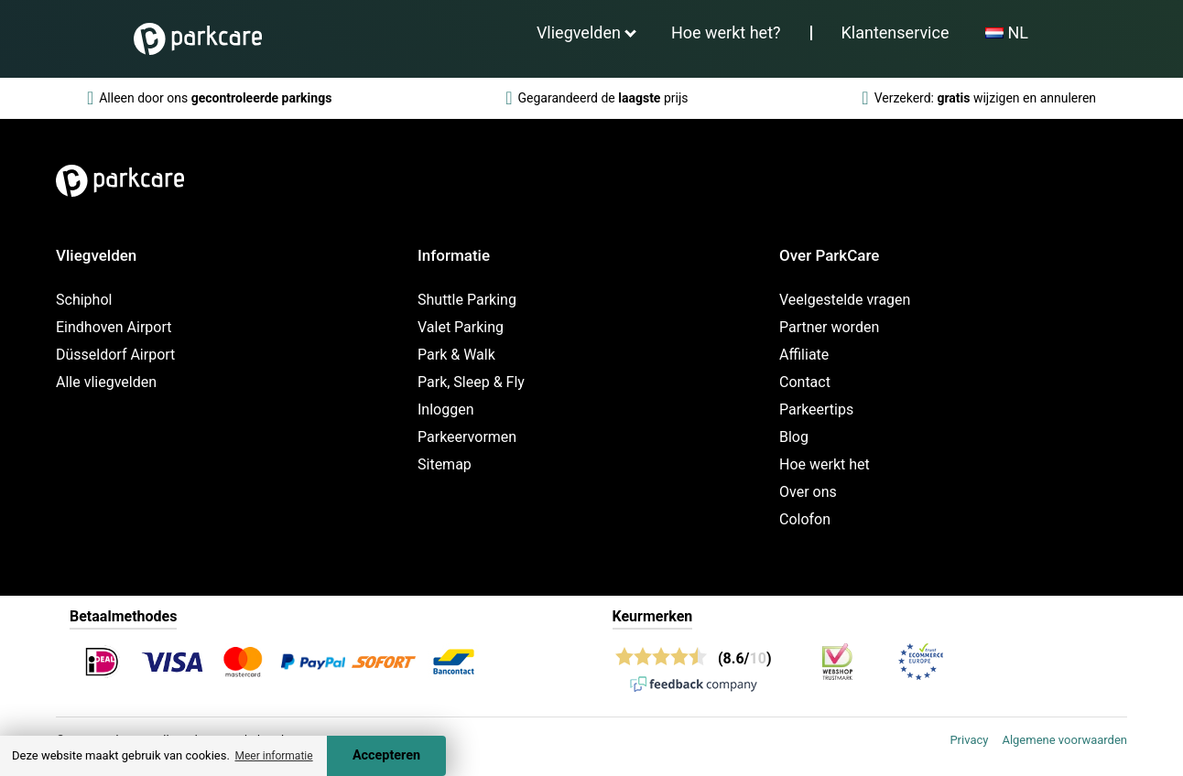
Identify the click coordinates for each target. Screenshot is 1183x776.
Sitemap (445, 464)
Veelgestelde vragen (844, 299)
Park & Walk (456, 354)
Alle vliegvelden (106, 382)
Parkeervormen (467, 437)
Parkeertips (816, 409)
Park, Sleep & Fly (471, 382)
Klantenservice (895, 32)
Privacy (969, 740)
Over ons (808, 492)
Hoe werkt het (824, 464)
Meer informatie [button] (273, 755)
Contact (804, 382)
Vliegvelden (579, 32)
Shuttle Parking (467, 299)
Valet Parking (461, 327)
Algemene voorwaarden (1064, 740)
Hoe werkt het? (726, 32)
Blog (794, 437)
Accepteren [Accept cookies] (386, 755)
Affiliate (804, 354)
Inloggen (446, 409)
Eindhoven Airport (114, 327)
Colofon (804, 519)
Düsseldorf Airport (115, 354)
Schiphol (84, 299)
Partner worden (829, 327)
